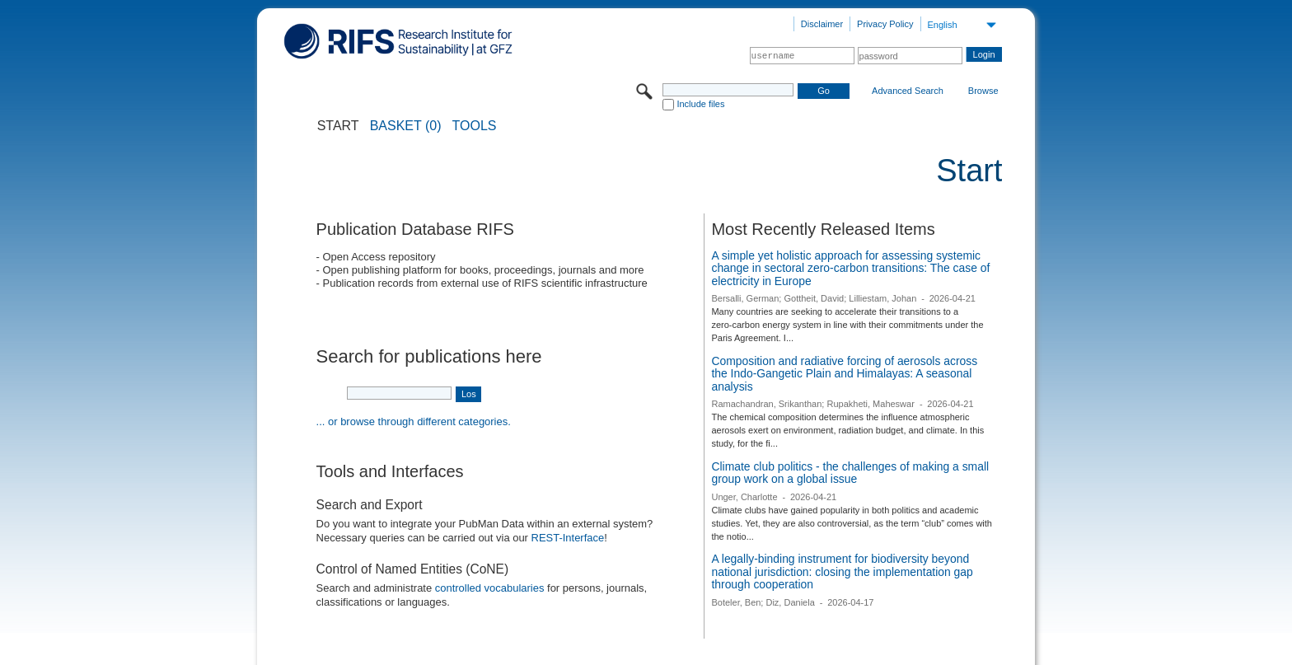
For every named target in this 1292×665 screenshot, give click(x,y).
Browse (983, 91)
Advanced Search (907, 91)
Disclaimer (822, 24)
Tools (474, 126)
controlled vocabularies (490, 588)
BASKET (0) (406, 126)
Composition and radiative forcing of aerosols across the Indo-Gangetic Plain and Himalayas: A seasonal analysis (844, 373)
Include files (700, 104)
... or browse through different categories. (413, 421)
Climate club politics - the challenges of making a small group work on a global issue (850, 473)
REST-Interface (568, 538)
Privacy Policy (885, 24)
